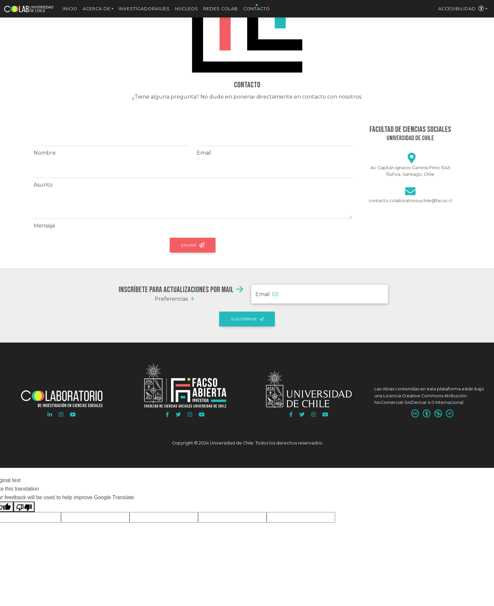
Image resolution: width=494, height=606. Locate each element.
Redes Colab (220, 8)
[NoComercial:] (438, 414)
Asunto (43, 185)
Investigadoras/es (144, 8)
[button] (49, 414)
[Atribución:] (426, 414)
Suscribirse (247, 319)
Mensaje (44, 226)
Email (204, 153)
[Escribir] (410, 193)
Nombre (45, 153)
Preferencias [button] (174, 299)
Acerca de (96, 8)
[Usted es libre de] (415, 414)
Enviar (192, 245)
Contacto (256, 8)
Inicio (70, 8)
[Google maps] (412, 160)
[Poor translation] (24, 506)
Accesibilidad (461, 8)
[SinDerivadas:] (450, 414)
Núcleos (186, 8)
